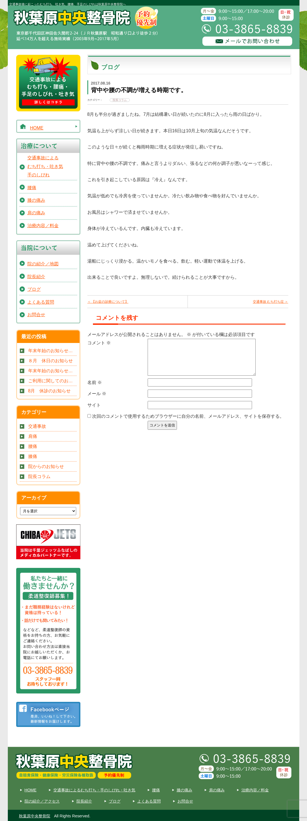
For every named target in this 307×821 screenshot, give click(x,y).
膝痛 (32, 456)
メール (96, 400)
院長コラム (39, 476)
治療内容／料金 (43, 225)
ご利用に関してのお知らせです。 (52, 380)
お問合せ (36, 314)
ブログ (34, 289)
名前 (94, 389)
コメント (99, 342)
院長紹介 (36, 276)
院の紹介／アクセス (42, 801)
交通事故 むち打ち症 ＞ (270, 302)
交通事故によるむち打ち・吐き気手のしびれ (45, 166)
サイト (94, 411)
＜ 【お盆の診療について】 (107, 302)
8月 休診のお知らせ (49, 390)
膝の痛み (36, 200)
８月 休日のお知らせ (50, 360)
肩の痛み (36, 212)
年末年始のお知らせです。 (52, 350)
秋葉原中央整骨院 (34, 816)
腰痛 (31, 187)
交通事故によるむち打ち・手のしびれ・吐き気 (94, 790)
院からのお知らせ (46, 466)
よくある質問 (40, 302)
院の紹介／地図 (43, 263)
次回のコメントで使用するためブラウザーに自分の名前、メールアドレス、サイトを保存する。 (188, 423)
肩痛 (32, 436)
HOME (37, 128)
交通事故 (37, 426)
